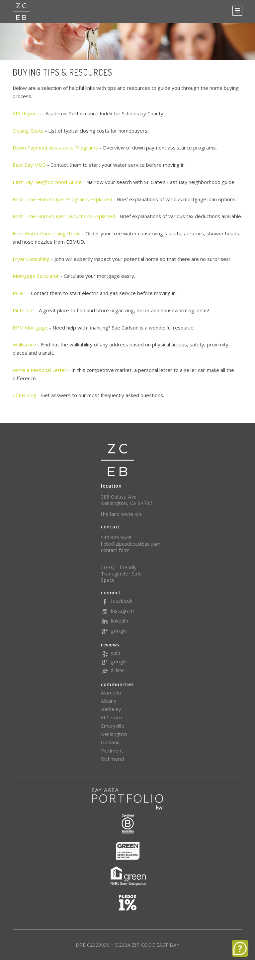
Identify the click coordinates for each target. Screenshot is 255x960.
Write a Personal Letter (40, 370)
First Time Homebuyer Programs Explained (62, 199)
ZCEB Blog (25, 395)
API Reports (27, 113)
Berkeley (111, 709)
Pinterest (23, 310)
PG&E (19, 293)
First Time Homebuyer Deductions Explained (64, 216)
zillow (112, 670)
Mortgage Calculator (36, 275)
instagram (117, 611)
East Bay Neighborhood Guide (47, 182)
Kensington (114, 734)
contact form (115, 550)
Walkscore (24, 344)
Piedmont (112, 751)
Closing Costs (28, 130)
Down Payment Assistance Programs (55, 147)
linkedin (114, 621)
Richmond (112, 759)
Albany (108, 701)
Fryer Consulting (31, 259)
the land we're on (121, 514)
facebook (116, 601)
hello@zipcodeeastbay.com (130, 544)
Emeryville (113, 726)
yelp (110, 653)
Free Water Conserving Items (47, 233)
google (114, 631)
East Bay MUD (29, 164)
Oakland (110, 742)
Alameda (111, 693)
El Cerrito (112, 717)
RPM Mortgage (30, 327)
